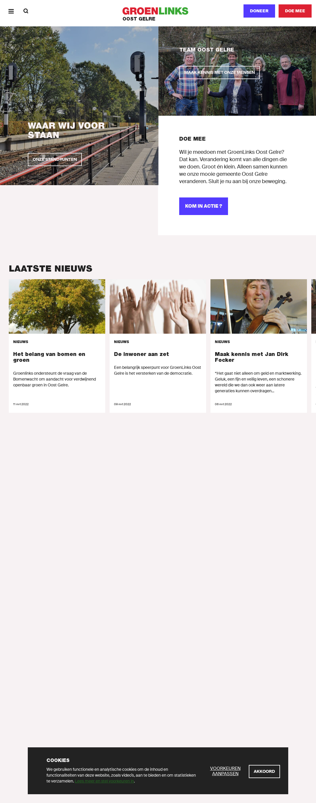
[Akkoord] (264, 771)
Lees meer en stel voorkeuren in (104, 781)
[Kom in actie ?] (203, 206)
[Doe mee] (295, 11)
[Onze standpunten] (55, 159)
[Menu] (11, 11)
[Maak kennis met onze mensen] (219, 72)
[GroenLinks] (158, 11)
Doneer (259, 10)
